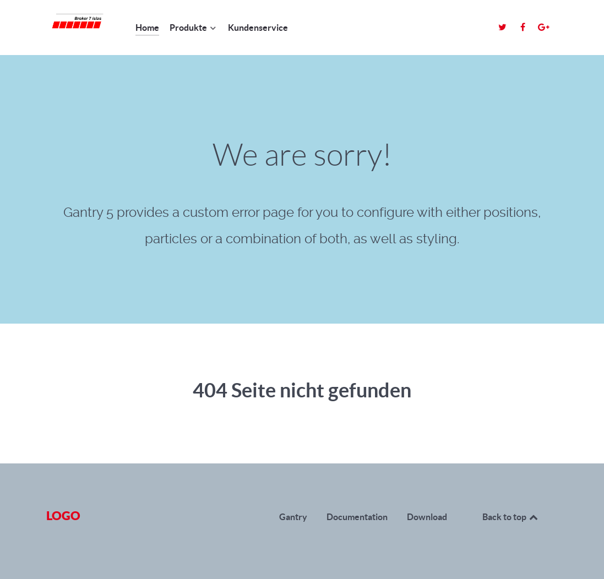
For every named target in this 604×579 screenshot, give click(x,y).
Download (427, 517)
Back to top (511, 517)
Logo (63, 515)
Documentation (357, 517)
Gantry (293, 517)
